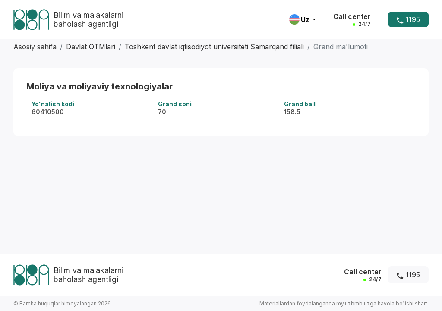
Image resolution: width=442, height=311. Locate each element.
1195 (408, 19)
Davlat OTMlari (90, 46)
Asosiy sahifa (35, 46)
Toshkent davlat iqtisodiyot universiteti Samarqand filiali (214, 46)
